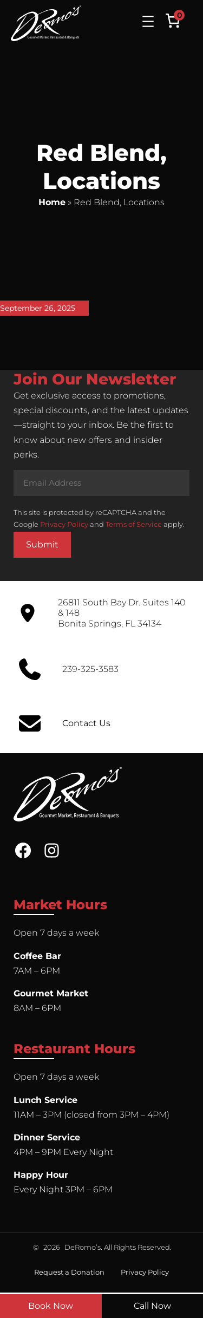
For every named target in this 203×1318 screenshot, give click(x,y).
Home (52, 202)
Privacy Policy (64, 524)
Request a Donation (69, 1272)
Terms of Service (134, 524)
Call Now (152, 1306)
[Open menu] (148, 21)
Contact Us (86, 723)
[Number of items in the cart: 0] (173, 20)
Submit (42, 544)
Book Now (50, 1306)
